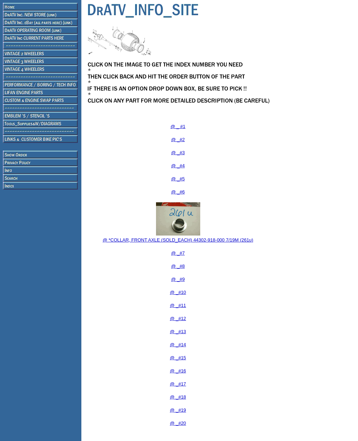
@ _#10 (178, 292)
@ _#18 (178, 397)
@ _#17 (178, 384)
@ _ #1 (178, 126)
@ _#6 (178, 192)
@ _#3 (178, 152)
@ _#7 (178, 253)
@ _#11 (178, 305)
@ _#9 (178, 279)
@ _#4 (178, 165)
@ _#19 (178, 410)
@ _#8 (178, 266)
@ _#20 (178, 423)
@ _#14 (178, 344)
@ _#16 (178, 370)
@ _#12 (178, 318)
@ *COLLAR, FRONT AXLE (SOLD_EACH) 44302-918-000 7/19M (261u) (178, 240)
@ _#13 (178, 331)
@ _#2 (178, 139)
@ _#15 (178, 357)
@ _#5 (178, 178)
